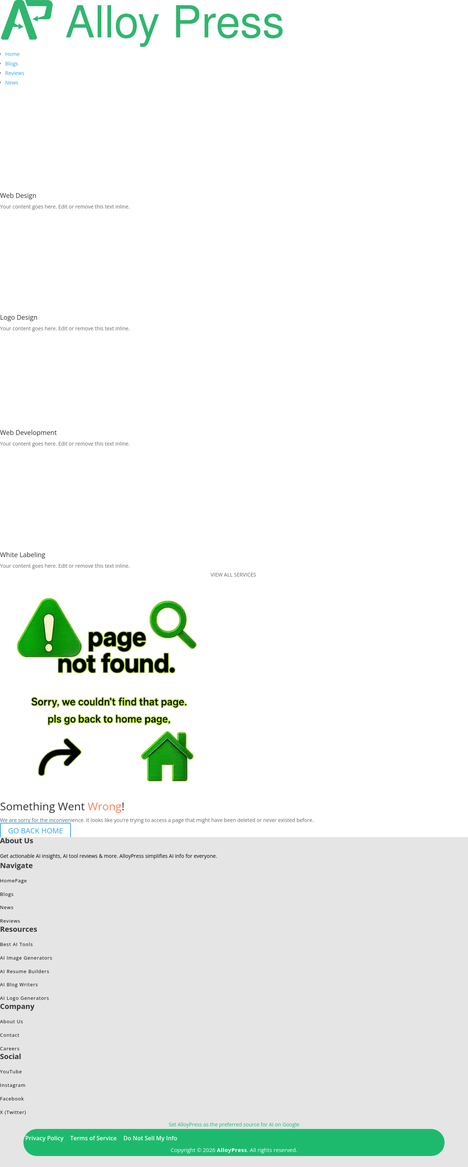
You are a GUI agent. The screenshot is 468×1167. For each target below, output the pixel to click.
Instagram (13, 1085)
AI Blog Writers (19, 984)
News (11, 82)
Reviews (14, 73)
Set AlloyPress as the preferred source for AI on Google (234, 1124)
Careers (10, 1048)
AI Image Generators (26, 957)
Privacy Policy (44, 1138)
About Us (11, 1021)
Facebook (12, 1098)
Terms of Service (93, 1138)
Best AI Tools (16, 944)
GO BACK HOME (35, 831)
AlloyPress (232, 1149)
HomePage (13, 880)
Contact (10, 1035)
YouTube (11, 1071)
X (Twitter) (13, 1112)
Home (12, 53)
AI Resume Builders (24, 971)
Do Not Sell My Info (150, 1138)
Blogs (11, 63)
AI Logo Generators (24, 998)
